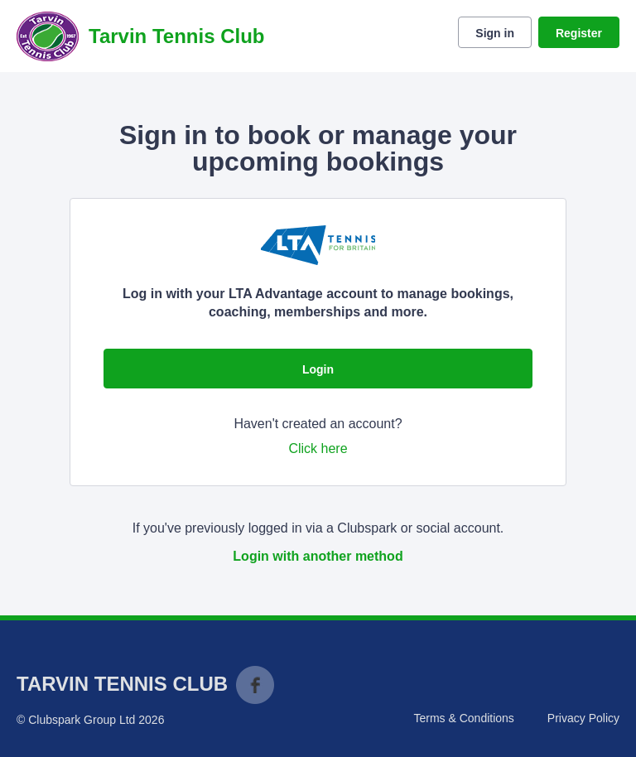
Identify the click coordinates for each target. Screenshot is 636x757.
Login (318, 369)
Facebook (255, 685)
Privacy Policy (583, 718)
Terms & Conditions (463, 718)
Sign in (494, 33)
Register (579, 33)
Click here (317, 448)
